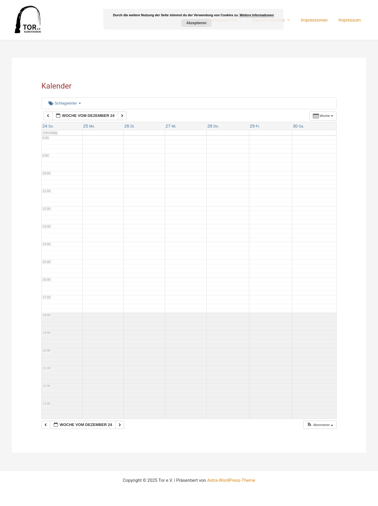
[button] (320, 425)
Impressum (351, 20)
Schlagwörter (64, 103)
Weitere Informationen (256, 15)
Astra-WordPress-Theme (231, 480)
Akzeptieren (196, 23)
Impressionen (317, 20)
